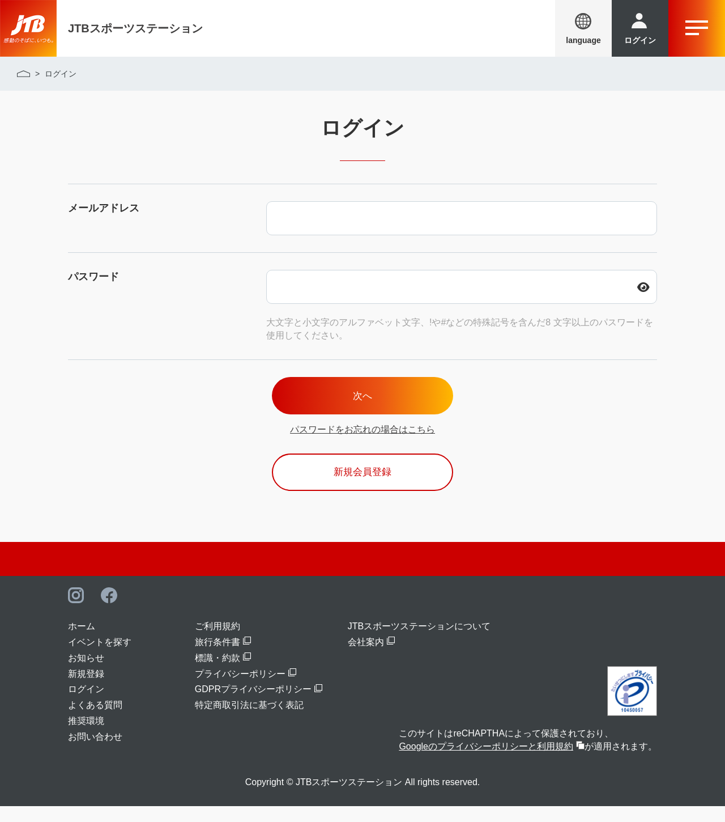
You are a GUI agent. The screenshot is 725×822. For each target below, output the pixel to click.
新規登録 (86, 689)
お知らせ (86, 674)
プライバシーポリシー (240, 689)
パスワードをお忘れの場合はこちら (362, 437)
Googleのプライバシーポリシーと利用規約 (486, 763)
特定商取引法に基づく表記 (249, 721)
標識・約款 (217, 674)
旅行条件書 (217, 658)
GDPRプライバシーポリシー (253, 705)
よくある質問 (95, 721)
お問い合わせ (95, 752)
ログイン (86, 705)
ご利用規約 (217, 642)
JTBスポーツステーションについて (419, 642)
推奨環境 (86, 737)
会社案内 (366, 658)
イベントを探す (99, 658)
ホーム (81, 642)
